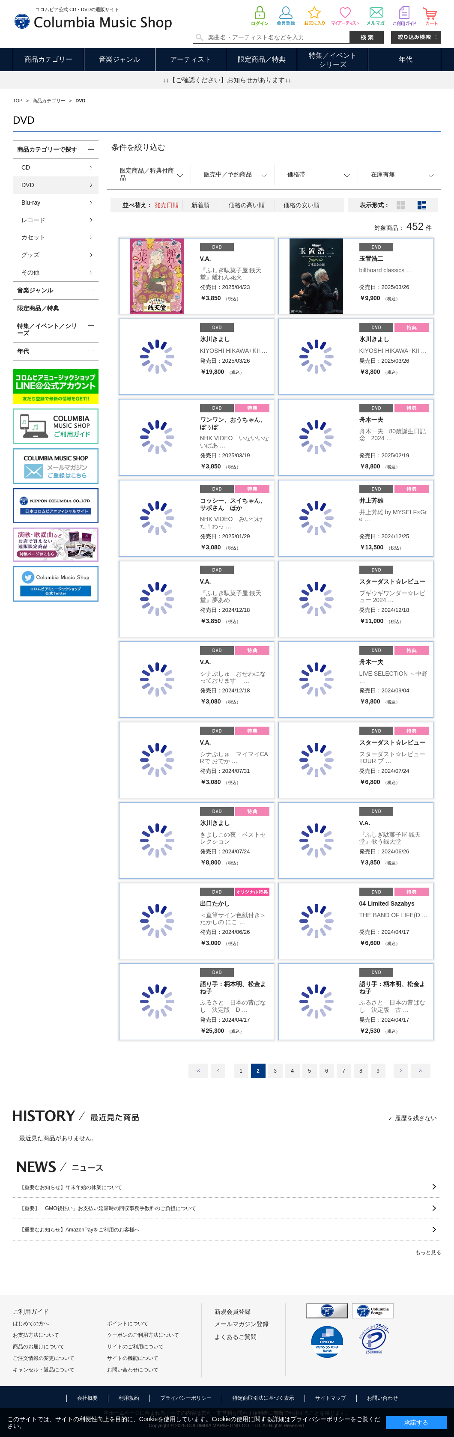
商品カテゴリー (48, 59)
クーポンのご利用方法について (143, 1335)
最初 (198, 1071)
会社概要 (87, 1398)
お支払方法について (36, 1335)
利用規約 (129, 1398)
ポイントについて (127, 1324)
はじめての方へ (31, 1324)
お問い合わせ (382, 1398)
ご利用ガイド (31, 1311)
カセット (33, 237)
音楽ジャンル (119, 59)
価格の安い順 (302, 205)
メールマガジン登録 (242, 1324)
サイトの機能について (132, 1358)
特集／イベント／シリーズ (47, 329)
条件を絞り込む (138, 147)
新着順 (200, 205)
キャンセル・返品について (44, 1370)
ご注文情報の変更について (44, 1358)
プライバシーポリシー (186, 1398)
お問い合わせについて (132, 1370)
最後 (420, 1071)
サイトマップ (330, 1398)
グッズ (30, 254)
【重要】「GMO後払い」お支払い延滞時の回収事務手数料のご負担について (107, 1208)
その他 (30, 272)
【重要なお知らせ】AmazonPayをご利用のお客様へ (79, 1230)
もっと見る (428, 1252)
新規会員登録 (233, 1311)
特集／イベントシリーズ (333, 60)
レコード (33, 220)
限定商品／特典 (262, 59)
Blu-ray (30, 202)
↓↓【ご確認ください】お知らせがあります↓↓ (227, 79)
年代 (405, 59)
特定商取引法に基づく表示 (263, 1398)
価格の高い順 (247, 205)
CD (25, 167)
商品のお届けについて (38, 1347)
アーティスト (190, 59)
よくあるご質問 (236, 1336)
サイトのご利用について (135, 1347)
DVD (27, 185)
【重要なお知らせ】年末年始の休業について (70, 1187)
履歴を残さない (416, 1118)
